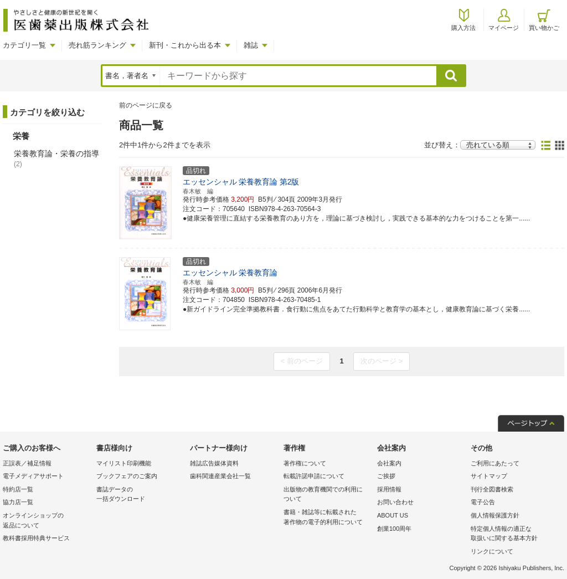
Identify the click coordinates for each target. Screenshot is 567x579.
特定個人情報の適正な (515, 534)
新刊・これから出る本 (185, 45)
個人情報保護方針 (495, 515)
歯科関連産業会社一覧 (220, 476)
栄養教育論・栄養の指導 (56, 158)
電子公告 (483, 502)
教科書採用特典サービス (36, 538)
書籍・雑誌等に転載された (328, 518)
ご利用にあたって (495, 463)
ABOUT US (392, 515)
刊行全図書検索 (492, 489)
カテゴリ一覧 (24, 45)
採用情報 (389, 489)
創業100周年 (394, 528)
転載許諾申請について (314, 476)
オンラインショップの (47, 521)
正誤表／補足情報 (27, 463)
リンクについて (492, 551)
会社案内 (389, 463)
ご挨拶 (386, 476)
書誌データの (140, 495)
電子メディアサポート (33, 476)
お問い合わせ (395, 502)
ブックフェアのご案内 (126, 476)
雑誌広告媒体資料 (214, 463)
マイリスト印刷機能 (123, 463)
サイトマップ (489, 476)
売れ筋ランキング (97, 45)
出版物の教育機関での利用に (328, 495)
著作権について (305, 463)
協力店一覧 (18, 502)
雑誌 (251, 45)
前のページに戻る (145, 105)
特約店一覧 (18, 489)
